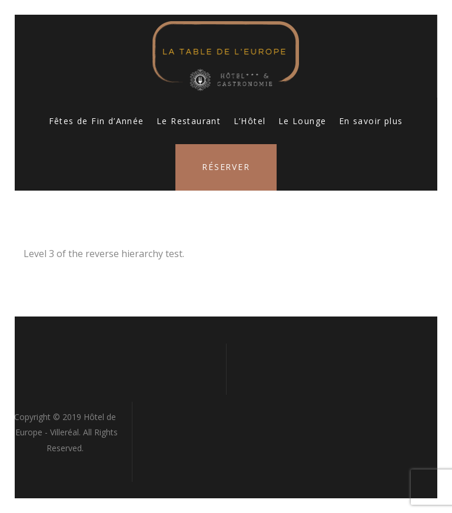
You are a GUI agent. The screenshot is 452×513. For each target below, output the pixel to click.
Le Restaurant (189, 120)
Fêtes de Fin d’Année (96, 120)
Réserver (226, 166)
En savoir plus (371, 120)
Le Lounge (302, 120)
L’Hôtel (250, 120)
